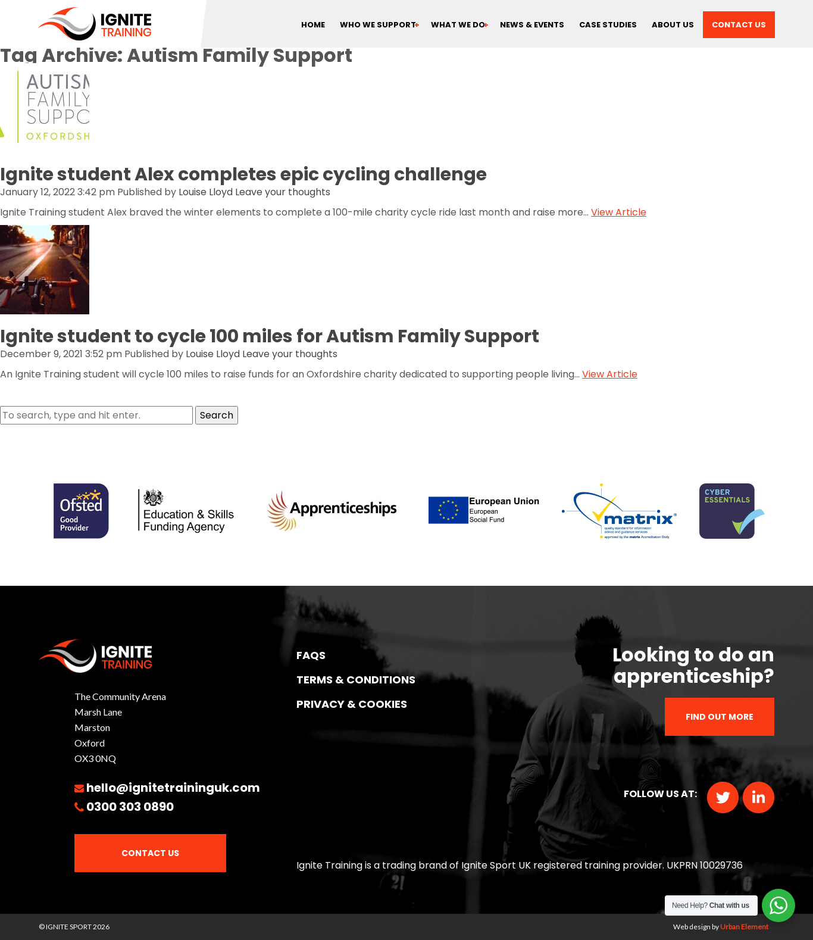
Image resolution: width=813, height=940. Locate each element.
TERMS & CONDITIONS (355, 679)
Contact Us (150, 853)
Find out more (719, 717)
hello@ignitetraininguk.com (173, 787)
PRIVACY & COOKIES (351, 704)
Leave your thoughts (282, 192)
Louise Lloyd (206, 192)
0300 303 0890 (130, 806)
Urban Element (744, 926)
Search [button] (216, 415)
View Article (618, 212)
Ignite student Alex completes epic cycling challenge (243, 174)
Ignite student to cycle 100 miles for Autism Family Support (269, 336)
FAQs (311, 655)
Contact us (739, 24)
